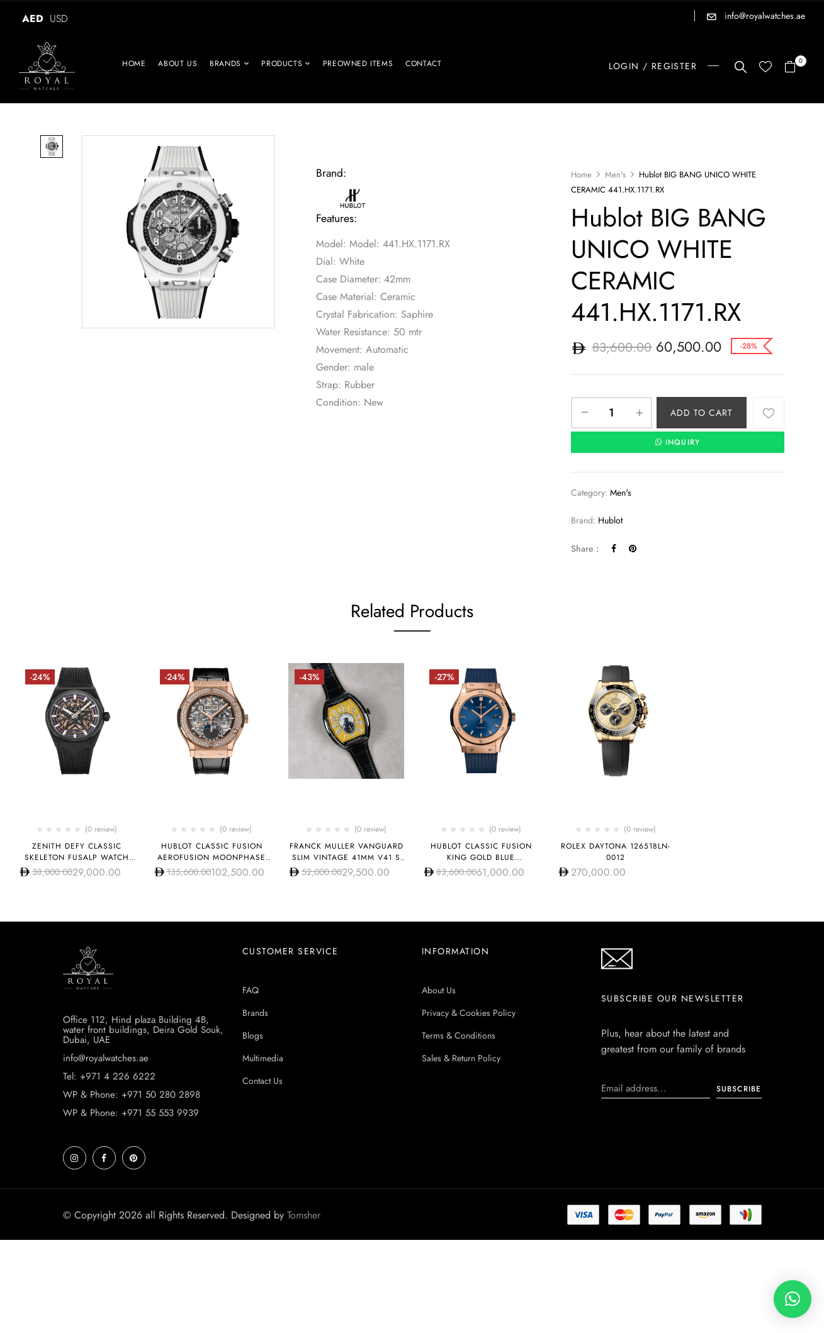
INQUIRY (678, 442)
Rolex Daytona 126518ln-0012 (615, 851)
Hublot (610, 520)
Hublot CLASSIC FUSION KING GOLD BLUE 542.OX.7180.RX (481, 857)
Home (581, 175)
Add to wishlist (768, 412)
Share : (585, 548)
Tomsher (303, 1215)
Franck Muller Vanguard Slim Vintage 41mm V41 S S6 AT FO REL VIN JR (347, 857)
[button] (794, 67)
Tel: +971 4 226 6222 (109, 1076)
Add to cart (701, 412)
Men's (615, 175)
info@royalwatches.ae (763, 15)
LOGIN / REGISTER (653, 66)
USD (59, 18)
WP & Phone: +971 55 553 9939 (131, 1113)
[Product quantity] (611, 412)
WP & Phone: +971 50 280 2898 (131, 1095)
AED (32, 18)
